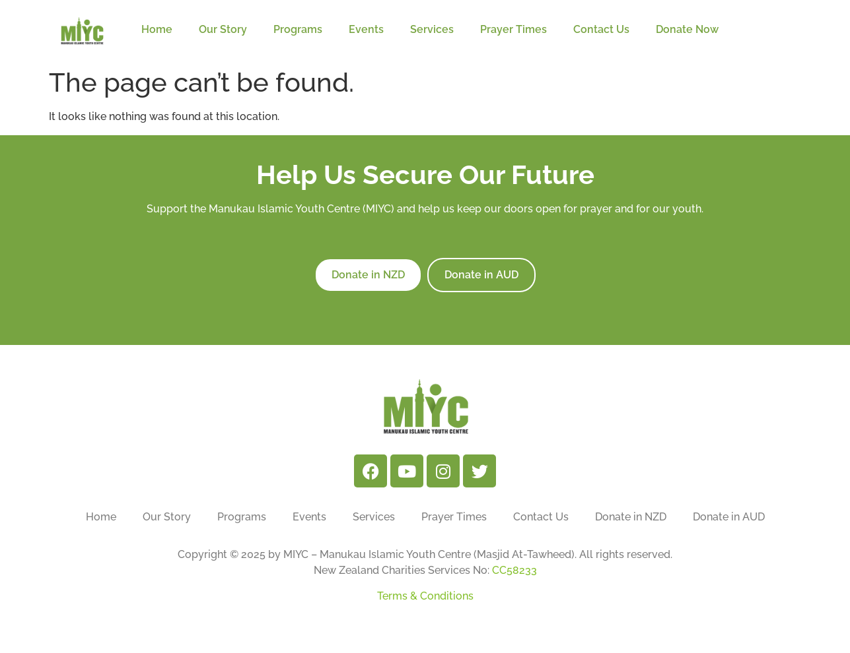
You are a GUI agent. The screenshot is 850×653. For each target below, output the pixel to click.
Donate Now (690, 29)
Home (156, 29)
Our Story (223, 29)
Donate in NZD (630, 517)
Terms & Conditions (425, 596)
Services (432, 29)
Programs (297, 29)
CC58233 (514, 570)
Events (366, 29)
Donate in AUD (729, 517)
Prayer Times (513, 29)
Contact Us (601, 29)
